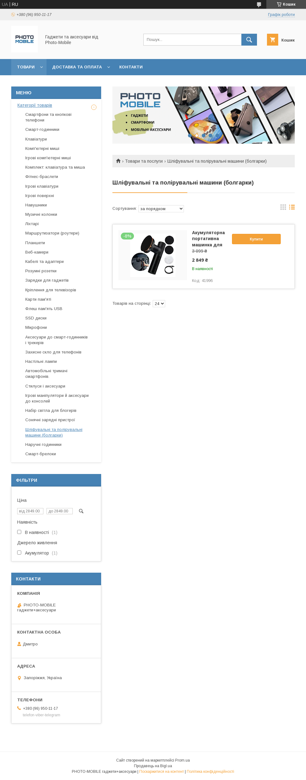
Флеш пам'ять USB (43, 308)
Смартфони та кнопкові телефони (48, 117)
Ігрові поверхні (39, 195)
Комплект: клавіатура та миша (55, 167)
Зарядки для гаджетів (47, 280)
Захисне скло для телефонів (53, 352)
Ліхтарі (32, 223)
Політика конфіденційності (210, 771)
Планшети (35, 242)
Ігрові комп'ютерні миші (48, 158)
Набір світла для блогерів (50, 410)
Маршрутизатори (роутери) (52, 233)
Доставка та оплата (77, 67)
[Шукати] (249, 40)
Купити (256, 239)
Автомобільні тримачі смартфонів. (46, 373)
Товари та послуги (144, 161)
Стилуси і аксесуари (45, 386)
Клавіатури (36, 139)
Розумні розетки (41, 271)
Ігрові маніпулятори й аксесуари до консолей (57, 398)
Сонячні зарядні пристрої (50, 419)
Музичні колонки (41, 214)
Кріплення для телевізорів (50, 290)
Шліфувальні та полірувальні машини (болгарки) (53, 432)
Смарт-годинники (42, 129)
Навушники (36, 205)
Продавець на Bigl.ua (153, 766)
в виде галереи (283, 208)
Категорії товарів (34, 105)
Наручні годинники (43, 444)
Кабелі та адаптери (44, 261)
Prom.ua (182, 760)
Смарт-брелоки (40, 454)
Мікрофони (36, 327)
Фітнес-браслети (41, 176)
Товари (26, 67)
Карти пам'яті (38, 299)
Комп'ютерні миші (42, 148)
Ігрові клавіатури (41, 186)
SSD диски (36, 318)
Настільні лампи (41, 361)
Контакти (131, 67)
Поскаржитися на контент (161, 771)
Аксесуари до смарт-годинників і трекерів (56, 340)
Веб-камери (36, 252)
